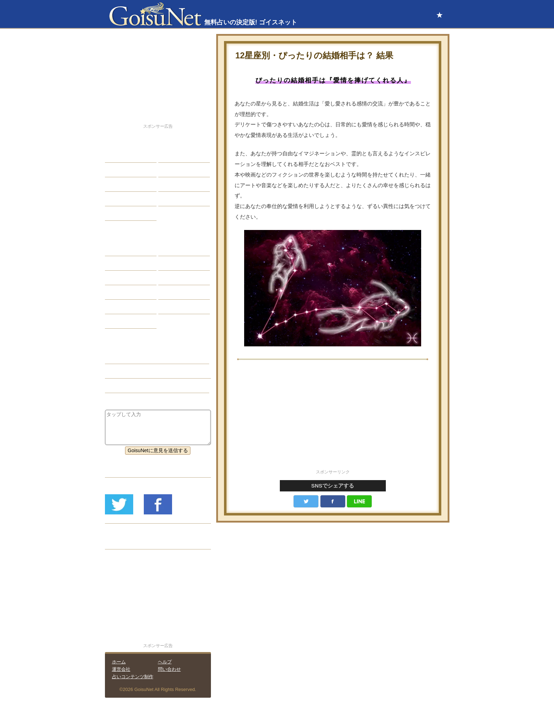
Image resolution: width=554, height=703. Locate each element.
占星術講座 (122, 213)
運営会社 (121, 669)
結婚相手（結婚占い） (135, 371)
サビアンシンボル (130, 263)
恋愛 (115, 155)
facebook (332, 501)
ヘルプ (165, 661)
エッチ (117, 184)
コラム (171, 292)
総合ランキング (181, 199)
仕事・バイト (178, 184)
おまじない (122, 321)
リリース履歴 (125, 542)
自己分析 (120, 170)
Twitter (306, 501)
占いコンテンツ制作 (132, 676)
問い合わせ (169, 669)
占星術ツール (178, 249)
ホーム (119, 661)
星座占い (120, 249)
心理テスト (176, 307)
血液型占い (176, 278)
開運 (115, 199)
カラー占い (122, 278)
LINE (359, 501)
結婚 (168, 155)
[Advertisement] (332, 418)
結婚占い (120, 356)
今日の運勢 (176, 170)
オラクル (120, 292)
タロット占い (178, 263)
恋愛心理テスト (127, 307)
